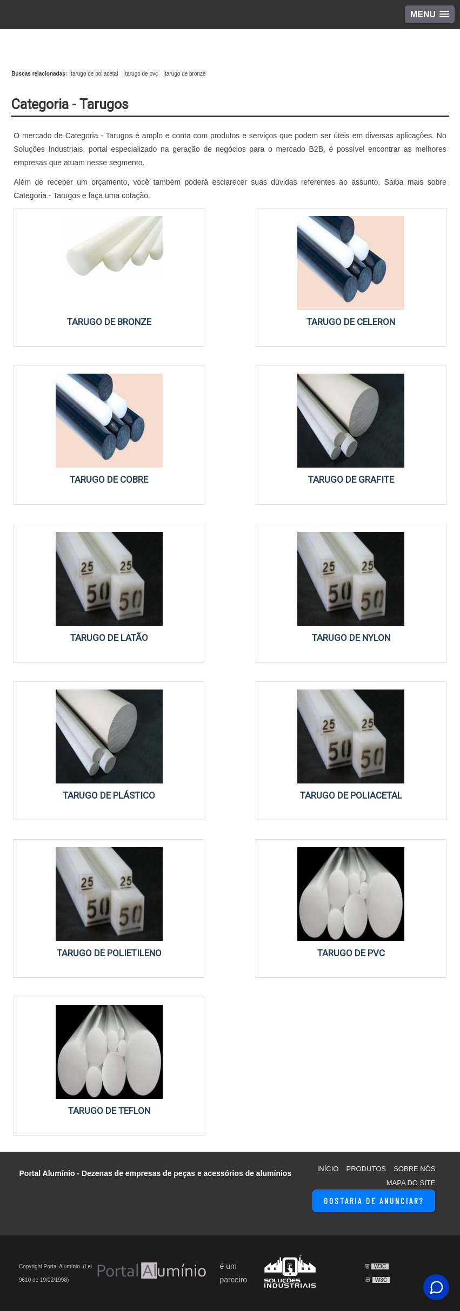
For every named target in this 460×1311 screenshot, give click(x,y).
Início (328, 1169)
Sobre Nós (414, 1169)
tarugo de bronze (185, 74)
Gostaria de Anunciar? (374, 1201)
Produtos (366, 1169)
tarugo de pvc (141, 74)
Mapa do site (411, 1183)
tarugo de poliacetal (94, 74)
